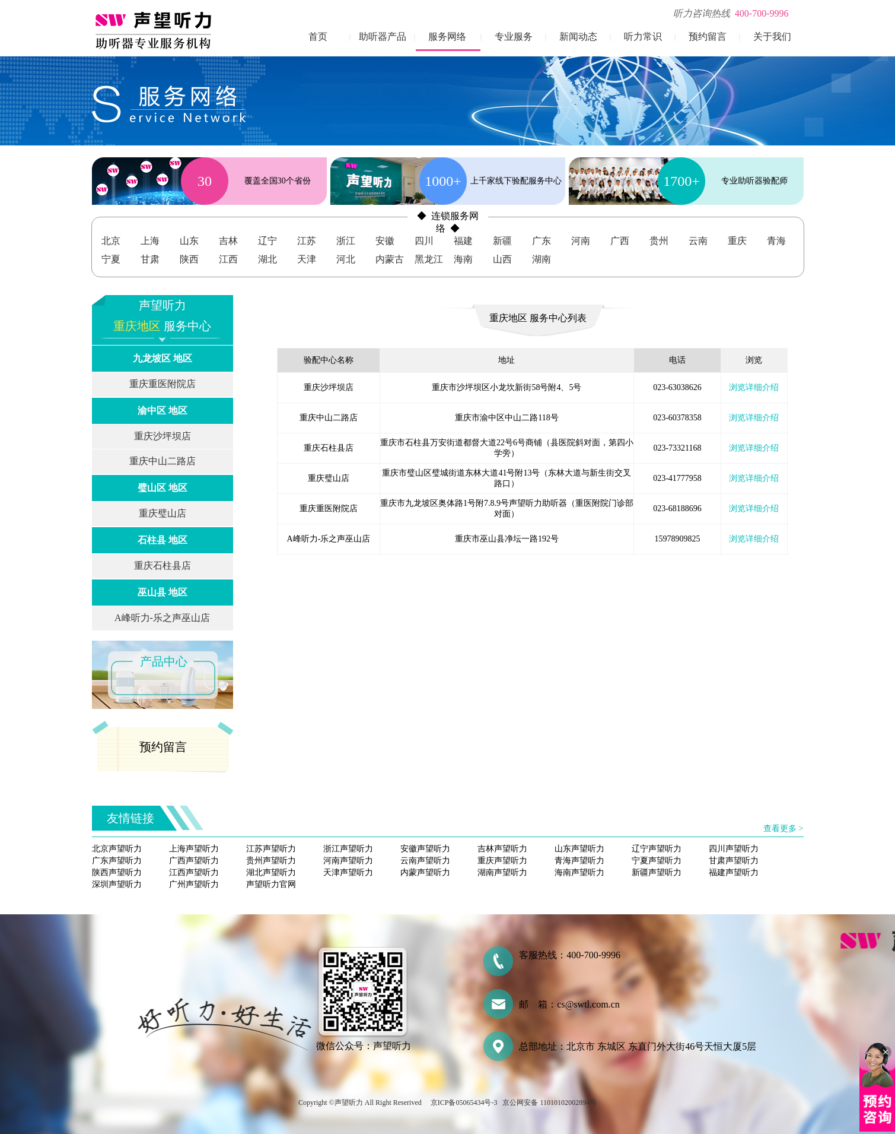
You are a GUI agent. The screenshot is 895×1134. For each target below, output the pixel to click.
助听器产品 (382, 36)
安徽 (384, 241)
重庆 (737, 241)
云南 (698, 241)
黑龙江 (429, 259)
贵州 (658, 241)
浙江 (345, 241)
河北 (345, 259)
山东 (189, 241)
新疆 (502, 241)
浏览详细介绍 (754, 387)
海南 (463, 259)
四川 (424, 241)
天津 (306, 259)
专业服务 (514, 36)
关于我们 (772, 36)
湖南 (541, 259)
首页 (317, 36)
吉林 (228, 241)
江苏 (306, 241)
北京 (110, 241)
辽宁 (267, 241)
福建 (463, 241)
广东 (541, 241)
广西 (619, 241)
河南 (580, 241)
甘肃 (150, 259)
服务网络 (447, 36)
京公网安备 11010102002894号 (549, 1102)
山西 (502, 259)
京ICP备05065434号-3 (464, 1102)
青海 (776, 241)
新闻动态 (578, 36)
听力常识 (643, 36)
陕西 (189, 259)
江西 (228, 259)
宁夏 (110, 259)
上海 (150, 241)
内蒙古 (389, 259)
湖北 (267, 259)
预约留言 (708, 36)
